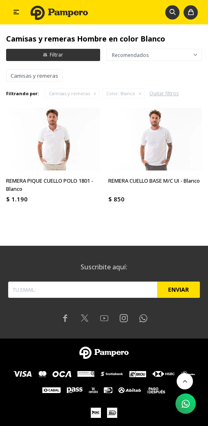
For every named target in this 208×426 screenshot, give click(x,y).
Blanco (120, 93)
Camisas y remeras (69, 93)
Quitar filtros (164, 93)
